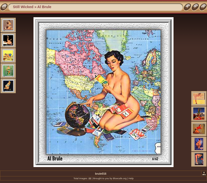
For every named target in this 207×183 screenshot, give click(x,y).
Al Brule (44, 7)
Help (131, 178)
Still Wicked (23, 7)
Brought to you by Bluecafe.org (110, 178)
